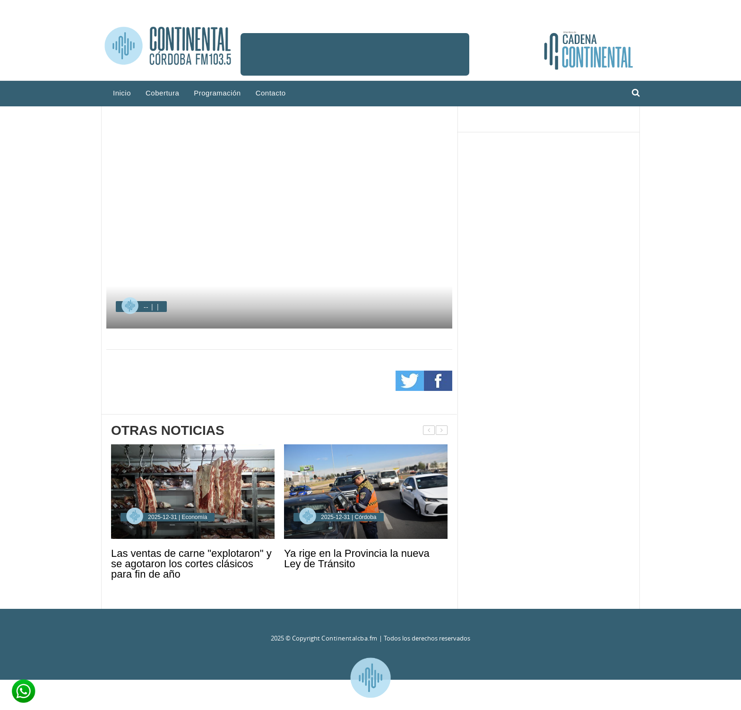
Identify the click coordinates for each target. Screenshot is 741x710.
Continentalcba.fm (349, 638)
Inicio (122, 93)
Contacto (271, 93)
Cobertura (162, 93)
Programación (217, 93)
